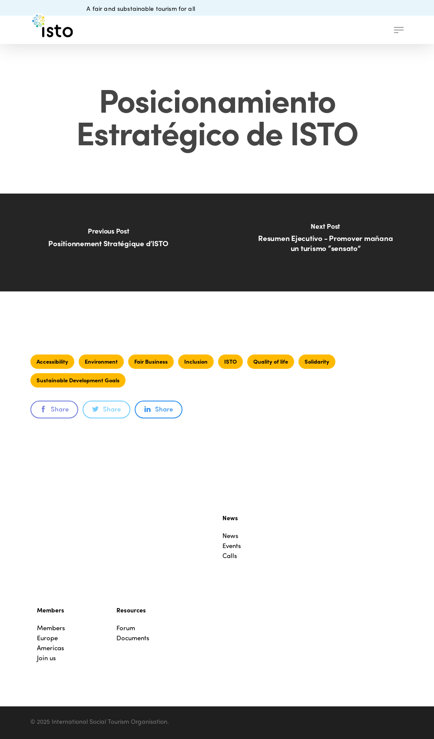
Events (231, 545)
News (230, 535)
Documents (132, 638)
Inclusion (196, 361)
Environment (101, 361)
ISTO (230, 361)
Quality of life (270, 361)
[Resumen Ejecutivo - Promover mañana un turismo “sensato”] (325, 242)
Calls (229, 555)
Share (54, 409)
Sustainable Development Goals (77, 380)
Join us (46, 658)
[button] (399, 30)
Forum (125, 628)
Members (51, 628)
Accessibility (52, 361)
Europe (47, 638)
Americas (50, 648)
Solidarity (317, 361)
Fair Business (151, 361)
